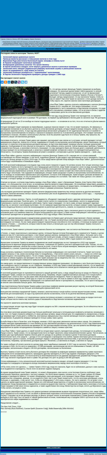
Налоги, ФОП (16, 39)
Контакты (37, 39)
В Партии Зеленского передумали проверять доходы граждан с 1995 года (34, 74)
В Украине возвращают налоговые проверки (22, 63)
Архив (32, 39)
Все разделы (25, 39)
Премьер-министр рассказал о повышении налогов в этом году (30, 59)
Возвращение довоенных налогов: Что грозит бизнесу (26, 65)
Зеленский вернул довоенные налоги (19, 57)
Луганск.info (56, 454)
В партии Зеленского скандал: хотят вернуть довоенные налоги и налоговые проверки (40, 67)
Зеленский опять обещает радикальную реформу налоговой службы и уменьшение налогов (42, 69)
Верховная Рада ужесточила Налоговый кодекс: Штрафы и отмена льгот (34, 61)
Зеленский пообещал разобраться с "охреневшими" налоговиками (31, 72)
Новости (8, 39)
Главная (2, 39)
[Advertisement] (53, 18)
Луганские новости (85, 43)
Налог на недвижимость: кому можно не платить (23, 70)
